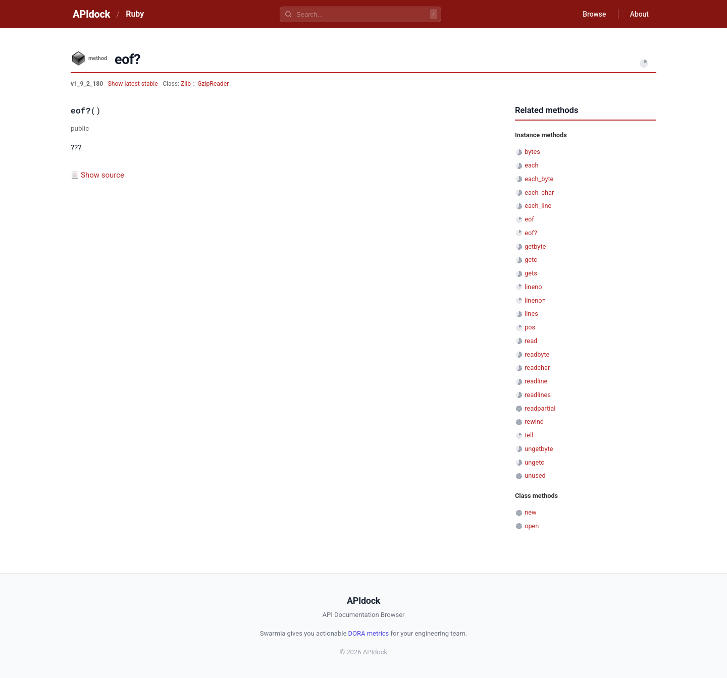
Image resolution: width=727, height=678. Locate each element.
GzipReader (213, 83)
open (532, 526)
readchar (537, 367)
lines (531, 313)
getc (531, 259)
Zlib (186, 83)
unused (535, 475)
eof (529, 219)
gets (531, 273)
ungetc (534, 462)
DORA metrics (368, 633)
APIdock (91, 14)
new (530, 512)
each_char (539, 192)
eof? (531, 233)
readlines (538, 395)
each (531, 165)
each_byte (539, 179)
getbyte (535, 246)
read (531, 341)
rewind (534, 421)
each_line (538, 205)
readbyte (537, 354)
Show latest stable (134, 83)
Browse (593, 14)
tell (529, 435)
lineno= (535, 300)
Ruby (135, 14)
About (638, 14)
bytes (532, 151)
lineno (533, 287)
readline (536, 381)
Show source (102, 175)
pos (530, 327)
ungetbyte (539, 449)
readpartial (540, 408)
